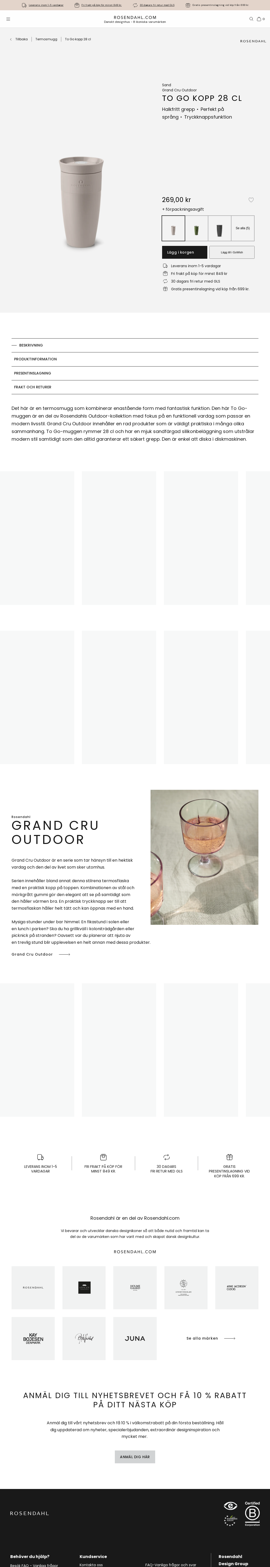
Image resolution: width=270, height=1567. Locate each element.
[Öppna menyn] (8, 19)
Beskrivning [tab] (31, 345)
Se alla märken (211, 1338)
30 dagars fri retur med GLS (157, 5)
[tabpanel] (135, 425)
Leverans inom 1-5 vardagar (46, 5)
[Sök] (251, 19)
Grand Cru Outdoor (41, 954)
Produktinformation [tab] (35, 359)
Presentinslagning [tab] (32, 373)
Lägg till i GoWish (232, 252)
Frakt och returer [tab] (32, 387)
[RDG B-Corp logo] (252, 1515)
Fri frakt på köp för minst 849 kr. (101, 5)
